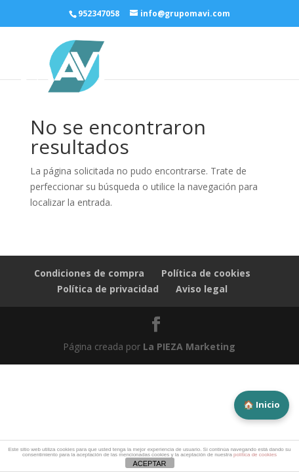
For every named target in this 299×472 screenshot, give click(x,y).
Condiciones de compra (89, 273)
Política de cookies (205, 273)
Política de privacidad (108, 289)
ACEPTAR (149, 463)
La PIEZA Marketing (189, 346)
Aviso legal (202, 289)
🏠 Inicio (261, 404)
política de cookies (255, 455)
